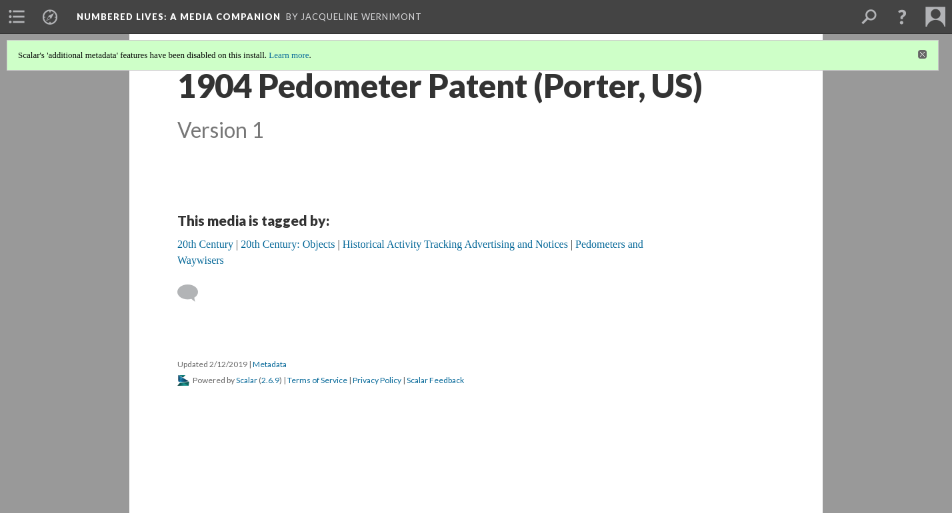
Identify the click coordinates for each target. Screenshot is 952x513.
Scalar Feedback (435, 380)
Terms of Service (317, 380)
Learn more (289, 55)
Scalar (246, 380)
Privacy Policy (377, 380)
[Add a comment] (193, 293)
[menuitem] (16, 16)
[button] (902, 16)
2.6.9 (270, 380)
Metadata (270, 364)
